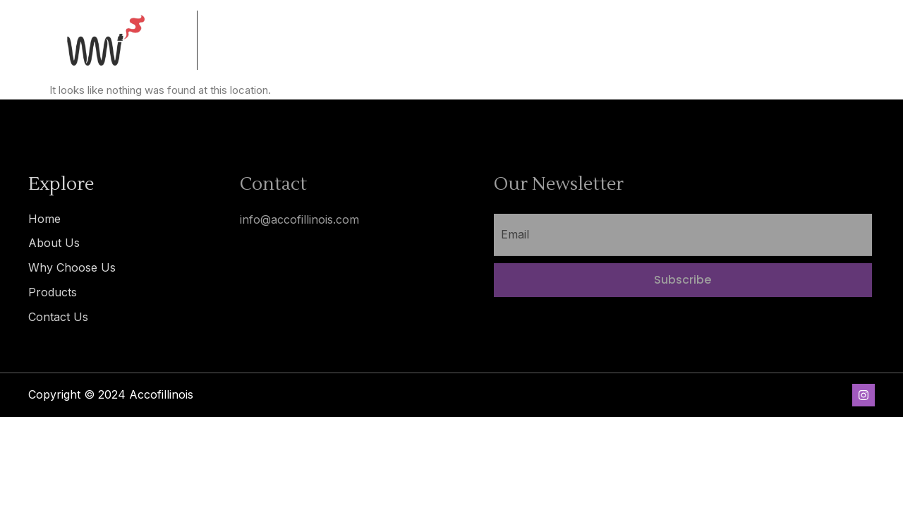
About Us (54, 243)
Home (44, 219)
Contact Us (58, 317)
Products (52, 292)
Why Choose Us (72, 267)
